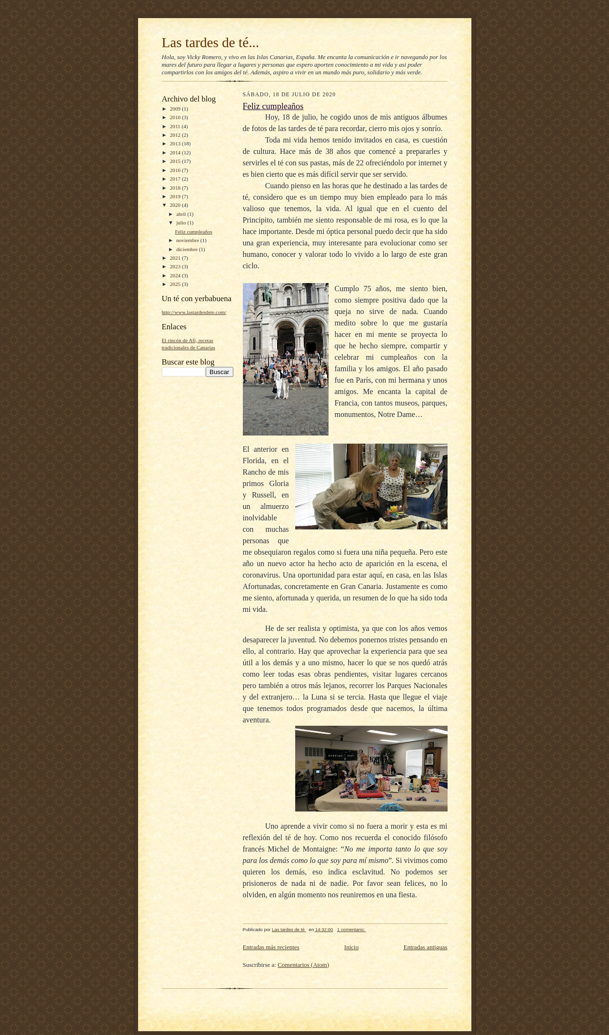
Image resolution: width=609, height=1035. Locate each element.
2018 (176, 188)
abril (181, 214)
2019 (176, 196)
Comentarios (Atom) (303, 964)
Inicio (351, 947)
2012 (176, 135)
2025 (176, 284)
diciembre (187, 249)
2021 (176, 258)
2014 (176, 152)
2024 (176, 275)
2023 (176, 266)
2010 (176, 117)
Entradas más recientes (271, 947)
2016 (176, 170)
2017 (176, 179)
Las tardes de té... (211, 42)
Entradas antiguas (425, 947)
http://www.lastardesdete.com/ (194, 312)
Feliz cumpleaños (193, 231)
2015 (176, 161)
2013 (176, 143)
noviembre (188, 240)
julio (181, 222)
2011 (176, 126)
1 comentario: (351, 929)
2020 (176, 205)
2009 (176, 109)
